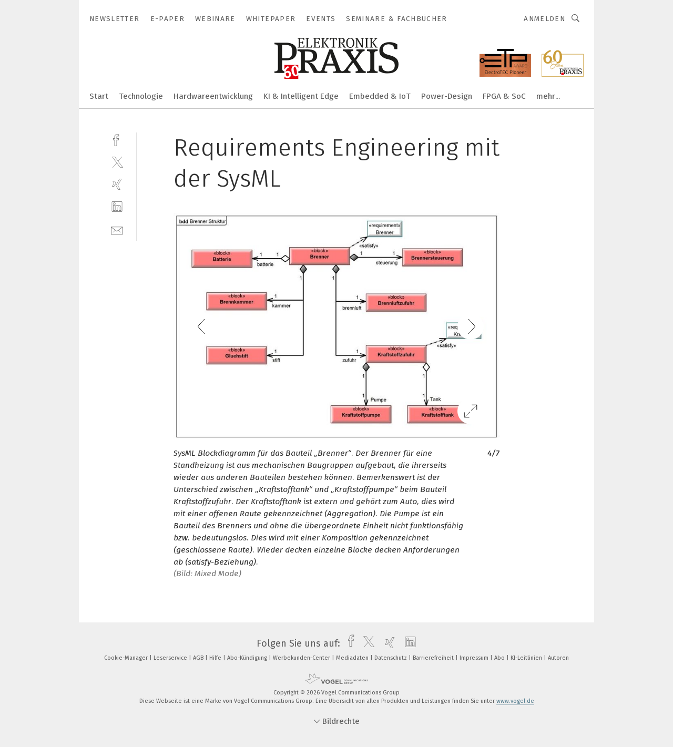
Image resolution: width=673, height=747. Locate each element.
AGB (199, 657)
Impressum (475, 657)
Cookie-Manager (126, 657)
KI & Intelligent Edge (301, 96)
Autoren (558, 657)
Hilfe (216, 657)
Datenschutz (391, 657)
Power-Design (446, 96)
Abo (500, 657)
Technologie (141, 96)
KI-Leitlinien (527, 657)
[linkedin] (117, 206)
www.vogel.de (515, 701)
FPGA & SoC (504, 96)
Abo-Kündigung (248, 657)
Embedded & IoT (380, 96)
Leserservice (171, 657)
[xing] (117, 184)
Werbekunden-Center (302, 657)
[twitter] (117, 161)
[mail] (117, 229)
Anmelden (544, 18)
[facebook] (117, 139)
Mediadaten (353, 657)
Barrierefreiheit (434, 657)
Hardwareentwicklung (213, 96)
